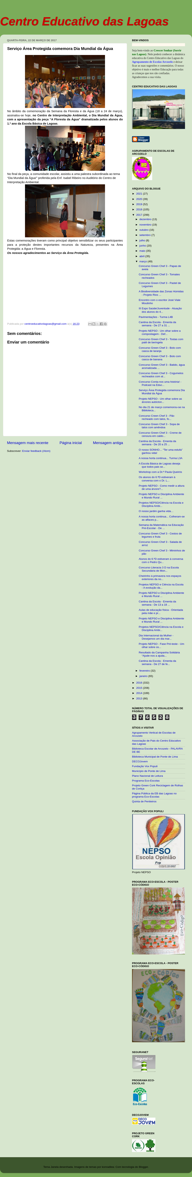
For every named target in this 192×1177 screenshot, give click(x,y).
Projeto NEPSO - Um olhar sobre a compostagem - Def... (160, 332)
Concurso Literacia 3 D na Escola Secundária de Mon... (159, 569)
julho (142, 240)
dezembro (145, 219)
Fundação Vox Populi (145, 766)
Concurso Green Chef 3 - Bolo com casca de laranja (160, 349)
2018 (139, 209)
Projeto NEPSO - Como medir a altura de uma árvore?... (161, 487)
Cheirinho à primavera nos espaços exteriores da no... (160, 577)
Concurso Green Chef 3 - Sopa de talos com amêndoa (159, 426)
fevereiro (145, 670)
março (143, 261)
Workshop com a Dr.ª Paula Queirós (160, 471)
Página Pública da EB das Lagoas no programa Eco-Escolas (154, 795)
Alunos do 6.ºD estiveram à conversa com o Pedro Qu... (161, 560)
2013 (139, 698)
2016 (139, 682)
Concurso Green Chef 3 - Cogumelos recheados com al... (161, 375)
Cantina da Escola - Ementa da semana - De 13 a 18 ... (157, 603)
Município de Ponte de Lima (148, 771)
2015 (139, 687)
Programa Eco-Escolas (146, 780)
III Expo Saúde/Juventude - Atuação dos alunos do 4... (160, 310)
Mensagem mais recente (27, 443)
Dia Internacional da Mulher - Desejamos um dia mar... (156, 637)
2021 (139, 193)
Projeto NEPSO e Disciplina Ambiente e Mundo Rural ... (161, 496)
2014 (139, 693)
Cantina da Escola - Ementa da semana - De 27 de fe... (157, 662)
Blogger (143, 1166)
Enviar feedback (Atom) (36, 450)
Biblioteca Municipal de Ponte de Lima (155, 756)
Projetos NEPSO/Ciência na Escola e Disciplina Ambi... (161, 504)
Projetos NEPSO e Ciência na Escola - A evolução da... (161, 586)
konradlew (108, 1166)
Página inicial (71, 443)
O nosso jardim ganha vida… (156, 511)
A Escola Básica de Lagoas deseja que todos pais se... (159, 465)
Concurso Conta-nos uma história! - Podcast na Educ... (160, 383)
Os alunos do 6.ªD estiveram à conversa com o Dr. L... (157, 479)
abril (142, 256)
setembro (145, 235)
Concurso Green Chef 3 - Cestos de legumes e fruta (160, 535)
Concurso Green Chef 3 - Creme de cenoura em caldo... (160, 434)
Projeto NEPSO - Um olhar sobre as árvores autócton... (160, 400)
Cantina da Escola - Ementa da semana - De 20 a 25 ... (157, 443)
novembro (145, 224)
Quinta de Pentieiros (144, 801)
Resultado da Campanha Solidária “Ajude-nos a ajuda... (159, 654)
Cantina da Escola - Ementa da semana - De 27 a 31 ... (157, 324)
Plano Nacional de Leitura (147, 775)
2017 (139, 214)
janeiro (143, 676)
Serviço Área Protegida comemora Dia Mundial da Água (162, 392)
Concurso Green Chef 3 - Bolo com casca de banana (160, 358)
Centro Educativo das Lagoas (84, 21)
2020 (139, 199)
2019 (139, 204)
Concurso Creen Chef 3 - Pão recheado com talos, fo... (156, 417)
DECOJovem (140, 761)
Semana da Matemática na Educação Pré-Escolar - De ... (161, 526)
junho (143, 245)
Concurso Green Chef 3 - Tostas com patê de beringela (161, 341)
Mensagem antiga (108, 443)
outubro (144, 229)
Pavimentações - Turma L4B (156, 316)
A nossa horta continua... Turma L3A (160, 458)
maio (142, 250)
